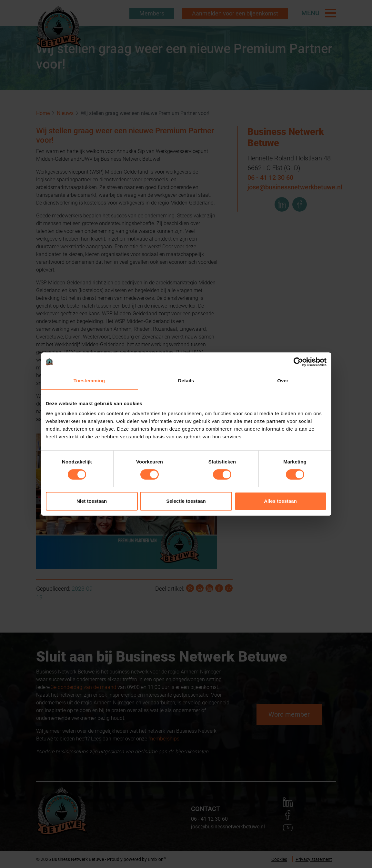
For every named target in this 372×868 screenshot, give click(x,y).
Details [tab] (186, 380)
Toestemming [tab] (89, 380)
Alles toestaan (280, 501)
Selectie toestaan (186, 501)
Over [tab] (282, 380)
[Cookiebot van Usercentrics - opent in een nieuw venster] (298, 362)
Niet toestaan (91, 501)
